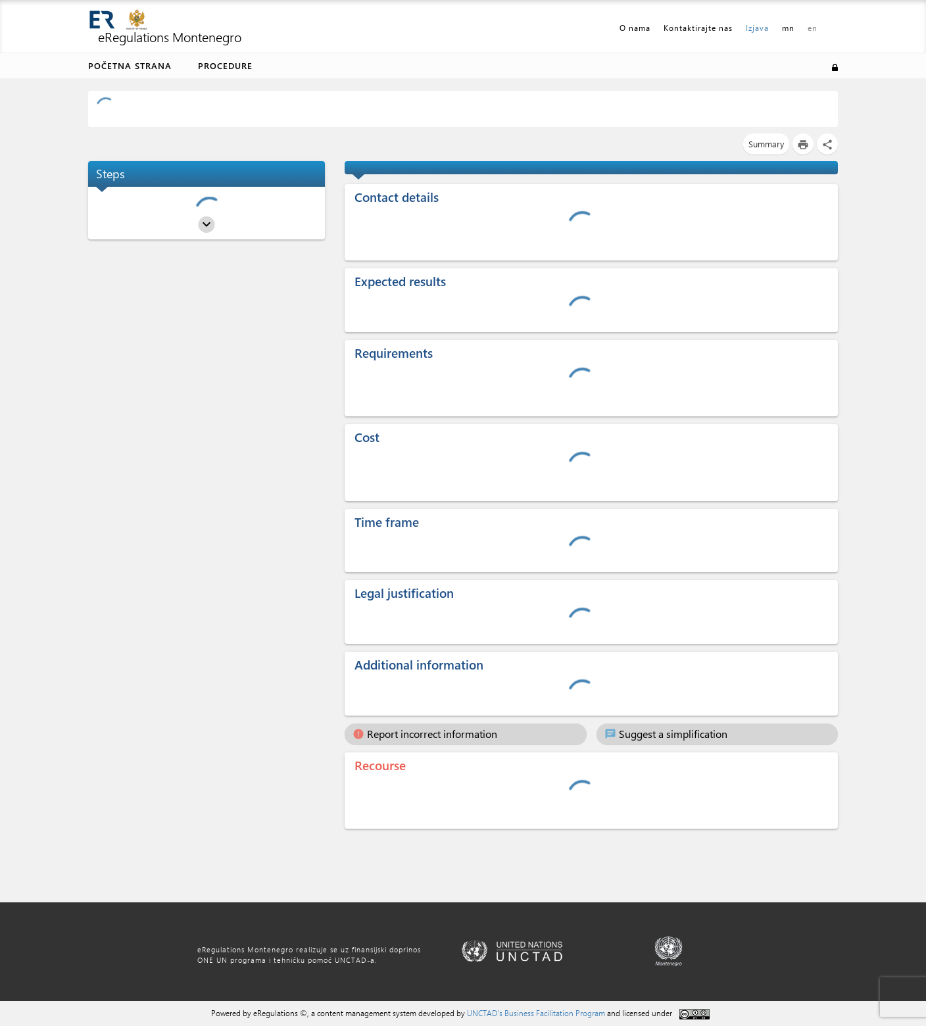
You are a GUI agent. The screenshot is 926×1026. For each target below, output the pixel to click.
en (812, 27)
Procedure (225, 65)
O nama (635, 27)
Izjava (757, 27)
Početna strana (130, 65)
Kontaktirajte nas (698, 27)
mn (788, 27)
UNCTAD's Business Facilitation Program (536, 1013)
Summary (766, 143)
